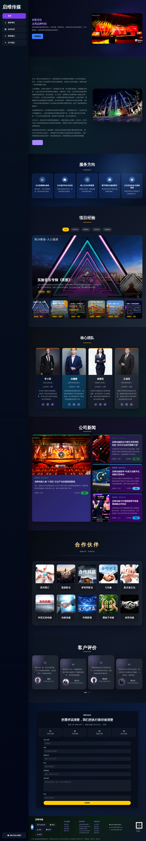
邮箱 (45, 747)
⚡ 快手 (39, 834)
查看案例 (37, 36)
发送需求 (87, 803)
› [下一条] (140, 671)
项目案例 (66, 828)
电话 (45, 794)
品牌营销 (107, 229)
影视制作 (86, 229)
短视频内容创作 (83, 828)
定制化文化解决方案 (84, 826)
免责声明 (98, 839)
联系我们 (66, 824)
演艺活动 (75, 229)
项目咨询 (96, 832)
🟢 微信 (52, 825)
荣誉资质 (96, 828)
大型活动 (96, 229)
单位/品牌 (46, 740)
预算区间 (46, 755)
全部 (65, 229)
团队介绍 (66, 830)
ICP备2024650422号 (65, 839)
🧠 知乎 (48, 829)
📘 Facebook (41, 825)
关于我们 (66, 826)
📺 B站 (39, 829)
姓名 (45, 763)
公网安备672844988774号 (76, 839)
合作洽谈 (96, 830)
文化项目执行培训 (84, 832)
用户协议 (92, 839)
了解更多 (37, 142)
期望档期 (46, 770)
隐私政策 (87, 839)
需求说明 (46, 778)
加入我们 (96, 824)
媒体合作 (96, 826)
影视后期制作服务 (84, 824)
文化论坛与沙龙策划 (84, 830)
